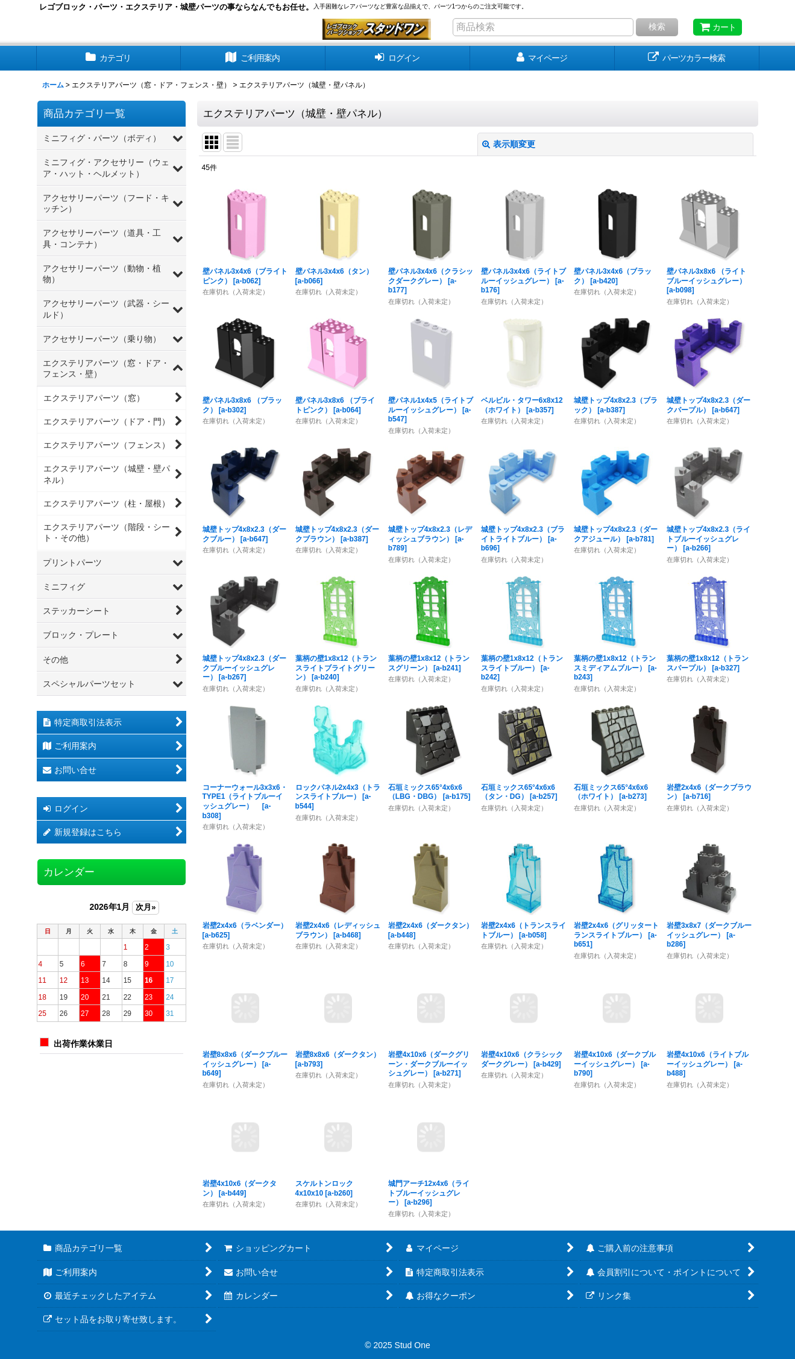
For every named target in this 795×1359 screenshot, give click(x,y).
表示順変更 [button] (508, 144)
